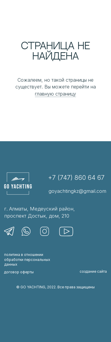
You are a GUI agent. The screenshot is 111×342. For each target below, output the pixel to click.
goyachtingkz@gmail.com (77, 191)
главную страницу (55, 94)
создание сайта (93, 271)
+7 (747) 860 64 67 (76, 177)
